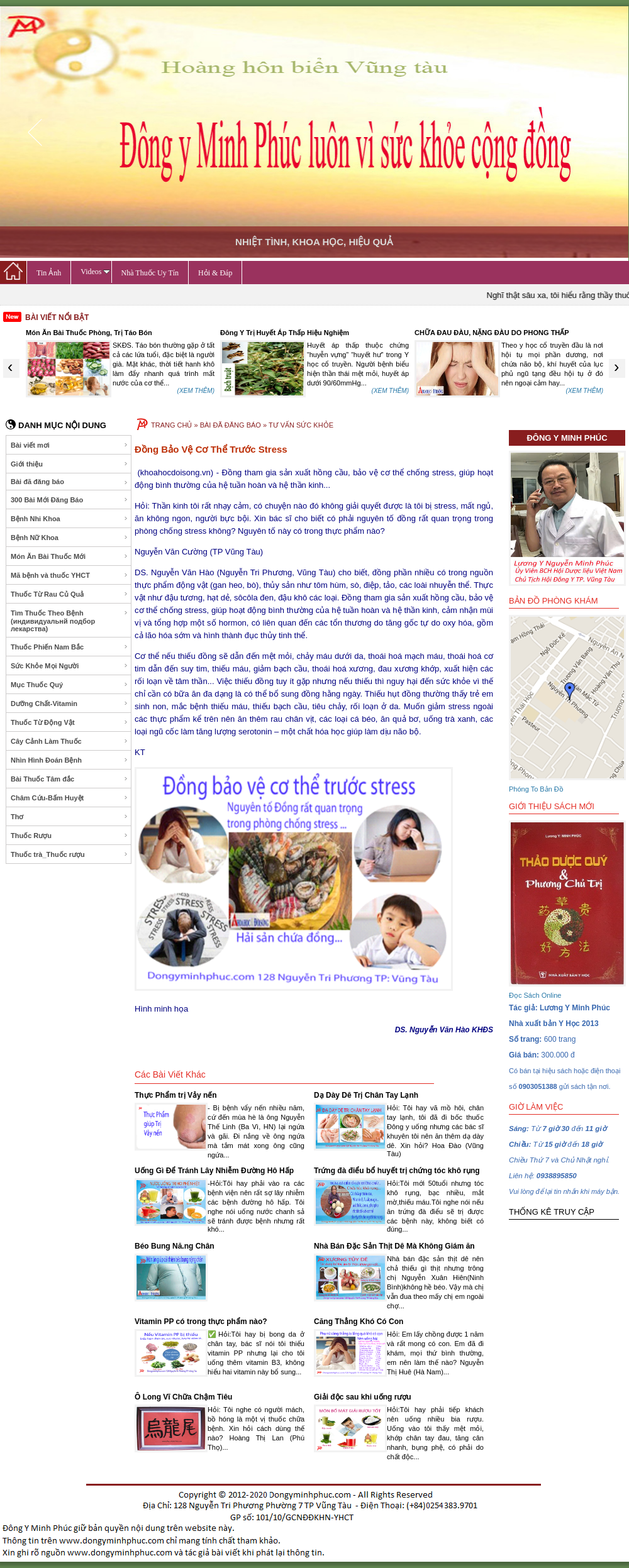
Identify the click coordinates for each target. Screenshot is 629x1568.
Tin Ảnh (48, 272)
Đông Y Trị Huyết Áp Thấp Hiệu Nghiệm (284, 332)
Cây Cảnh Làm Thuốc (69, 741)
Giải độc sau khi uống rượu (362, 1397)
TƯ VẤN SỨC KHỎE (301, 425)
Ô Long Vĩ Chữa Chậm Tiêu (183, 1397)
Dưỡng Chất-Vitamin (69, 703)
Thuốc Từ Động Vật (69, 722)
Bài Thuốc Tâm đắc (69, 779)
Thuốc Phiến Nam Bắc (69, 647)
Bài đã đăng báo (69, 482)
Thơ (69, 816)
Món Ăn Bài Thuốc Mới (69, 556)
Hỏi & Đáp (215, 272)
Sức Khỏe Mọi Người (69, 666)
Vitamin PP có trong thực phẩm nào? (201, 1321)
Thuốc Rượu (69, 835)
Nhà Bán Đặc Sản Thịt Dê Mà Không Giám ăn (394, 1246)
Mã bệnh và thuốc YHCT (69, 575)
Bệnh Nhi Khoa (69, 518)
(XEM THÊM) (195, 390)
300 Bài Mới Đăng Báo (69, 500)
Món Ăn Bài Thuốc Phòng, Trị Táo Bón (89, 332)
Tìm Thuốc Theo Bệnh (69, 620)
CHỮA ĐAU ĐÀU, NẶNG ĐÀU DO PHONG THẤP (492, 332)
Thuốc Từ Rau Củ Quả (69, 594)
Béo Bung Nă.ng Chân (174, 1246)
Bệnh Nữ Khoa (69, 537)
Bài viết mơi (69, 445)
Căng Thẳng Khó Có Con (358, 1321)
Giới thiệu (69, 464)
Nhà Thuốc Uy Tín (150, 272)
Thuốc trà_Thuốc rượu (69, 854)
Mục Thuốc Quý (69, 684)
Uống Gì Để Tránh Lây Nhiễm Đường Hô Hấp (214, 1170)
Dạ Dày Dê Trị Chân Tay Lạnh (366, 1095)
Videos (95, 271)
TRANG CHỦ (171, 425)
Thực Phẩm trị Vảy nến (176, 1095)
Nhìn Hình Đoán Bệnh (69, 760)
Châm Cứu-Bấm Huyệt (69, 798)
